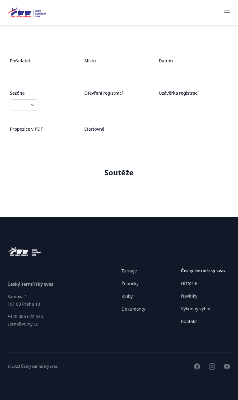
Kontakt (189, 321)
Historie (189, 283)
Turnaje (129, 271)
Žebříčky (130, 283)
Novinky (189, 296)
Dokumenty (133, 309)
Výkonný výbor (196, 309)
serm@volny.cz (22, 324)
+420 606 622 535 (25, 316)
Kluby (127, 296)
